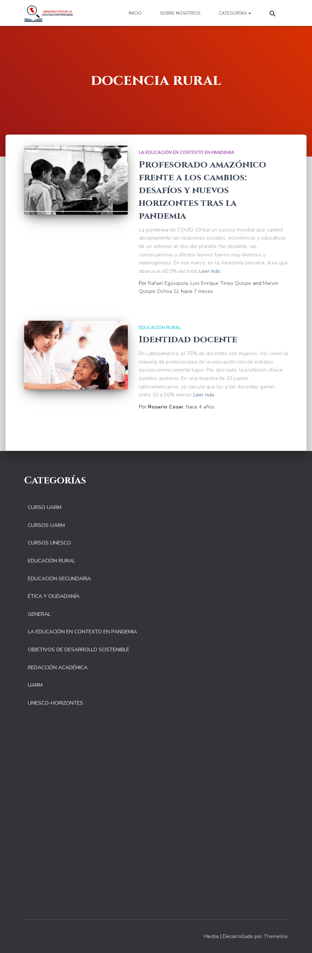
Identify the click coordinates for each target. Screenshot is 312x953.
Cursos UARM (46, 525)
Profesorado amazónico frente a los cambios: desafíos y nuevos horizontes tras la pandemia (202, 190)
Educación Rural (160, 328)
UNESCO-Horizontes (55, 703)
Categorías (235, 13)
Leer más (209, 271)
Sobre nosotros (180, 13)
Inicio (135, 13)
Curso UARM (45, 507)
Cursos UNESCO (49, 542)
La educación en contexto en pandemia (186, 152)
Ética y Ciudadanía (53, 596)
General (39, 614)
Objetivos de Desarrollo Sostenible (78, 649)
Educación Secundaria (59, 578)
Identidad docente (188, 340)
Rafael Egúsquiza (168, 283)
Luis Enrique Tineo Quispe (220, 283)
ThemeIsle (276, 936)
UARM (35, 685)
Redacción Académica (58, 667)
